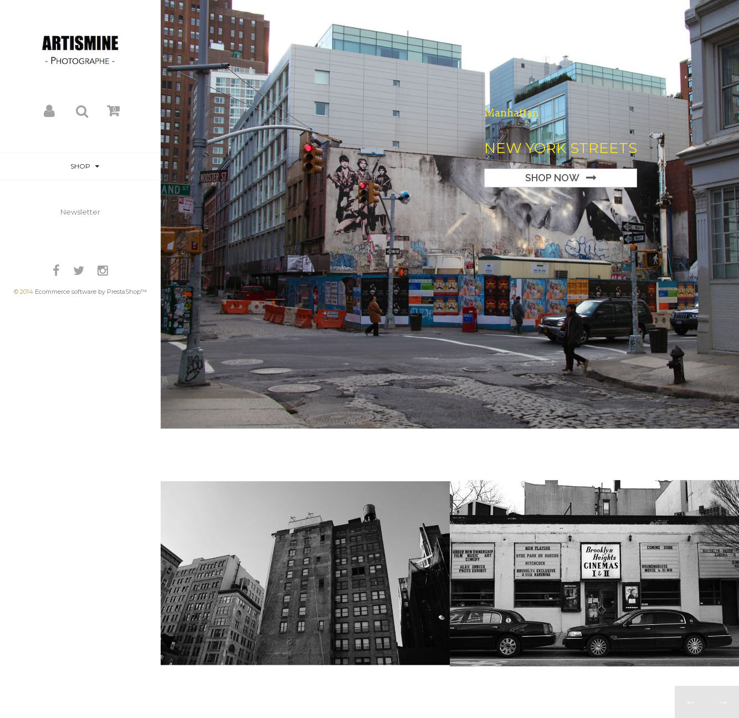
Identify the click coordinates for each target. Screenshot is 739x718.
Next (723, 702)
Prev (691, 702)
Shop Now (552, 178)
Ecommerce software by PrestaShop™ (91, 292)
